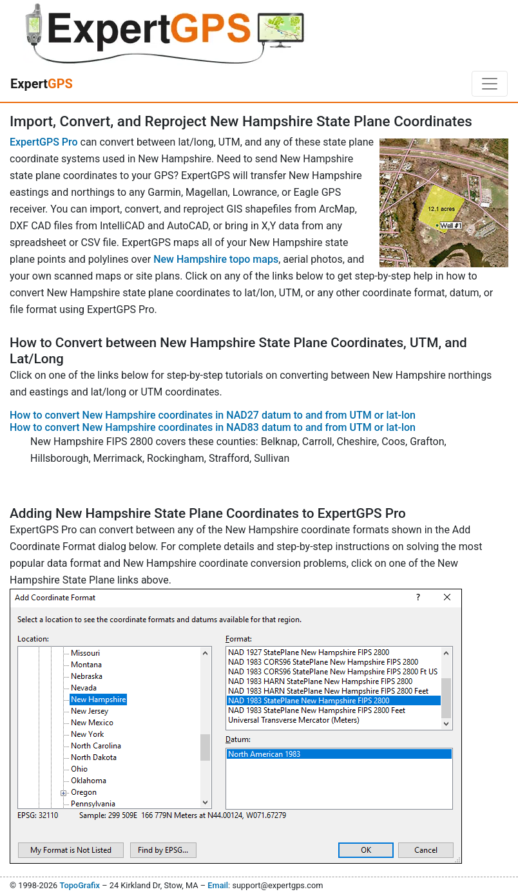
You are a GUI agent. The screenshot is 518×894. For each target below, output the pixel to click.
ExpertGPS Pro (44, 142)
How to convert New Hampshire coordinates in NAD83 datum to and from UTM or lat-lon (213, 427)
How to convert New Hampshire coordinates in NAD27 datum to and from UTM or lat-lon (213, 415)
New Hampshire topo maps (215, 259)
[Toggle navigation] (490, 84)
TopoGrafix (79, 885)
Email (217, 885)
